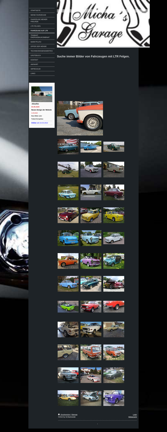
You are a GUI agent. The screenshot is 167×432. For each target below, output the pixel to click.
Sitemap (74, 415)
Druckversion (64, 415)
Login (135, 415)
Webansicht (132, 417)
